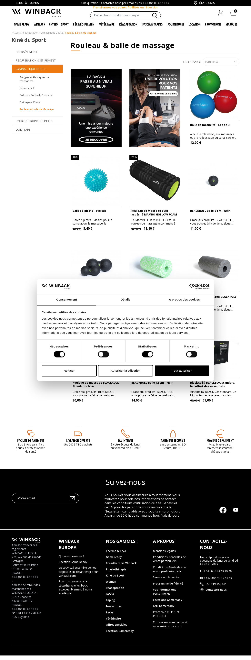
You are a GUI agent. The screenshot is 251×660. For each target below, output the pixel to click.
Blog (19, 3)
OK (72, 502)
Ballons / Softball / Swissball (36, 99)
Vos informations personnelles (164, 596)
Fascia (110, 598)
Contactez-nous (216, 594)
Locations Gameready (167, 604)
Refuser (69, 370)
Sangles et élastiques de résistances (34, 83)
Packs (110, 617)
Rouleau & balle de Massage (37, 113)
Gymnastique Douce (31, 73)
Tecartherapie (115, 567)
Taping (110, 604)
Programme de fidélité (168, 588)
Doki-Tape (23, 134)
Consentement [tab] (66, 299)
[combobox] (204, 3)
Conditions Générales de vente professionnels (169, 573)
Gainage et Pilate (30, 106)
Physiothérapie (116, 574)
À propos (32, 3)
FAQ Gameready (163, 610)
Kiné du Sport (115, 580)
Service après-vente (166, 582)
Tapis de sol (27, 92)
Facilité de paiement (30, 445)
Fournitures (114, 610)
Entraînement (26, 56)
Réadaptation (115, 592)
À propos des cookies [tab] (184, 299)
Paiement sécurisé (173, 445)
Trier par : (191, 66)
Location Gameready (120, 635)
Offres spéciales (116, 629)
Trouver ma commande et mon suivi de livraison (170, 628)
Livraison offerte (78, 445)
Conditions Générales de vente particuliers (169, 563)
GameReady (114, 561)
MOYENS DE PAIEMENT (220, 445)
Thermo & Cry (115, 555)
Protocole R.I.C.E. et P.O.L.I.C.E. (166, 618)
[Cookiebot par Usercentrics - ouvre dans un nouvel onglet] (192, 287)
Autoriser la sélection (126, 370)
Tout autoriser (182, 370)
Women (111, 586)
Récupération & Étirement (36, 65)
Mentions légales (164, 555)
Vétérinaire (113, 623)
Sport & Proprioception (34, 125)
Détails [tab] (125, 299)
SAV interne (125, 445)
